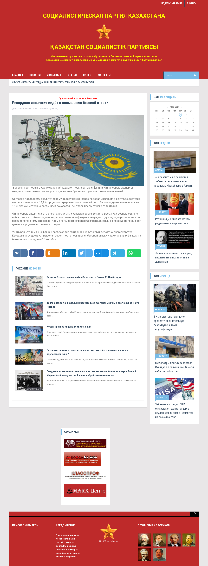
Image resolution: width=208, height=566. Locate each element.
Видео (87, 75)
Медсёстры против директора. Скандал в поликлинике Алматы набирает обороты (174, 367)
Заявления (54, 75)
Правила (191, 3)
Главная (17, 75)
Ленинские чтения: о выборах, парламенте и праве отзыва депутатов (173, 257)
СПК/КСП (16, 82)
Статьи (72, 75)
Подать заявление (171, 3)
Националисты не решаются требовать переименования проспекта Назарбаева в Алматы (173, 181)
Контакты (104, 75)
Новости (35, 75)
